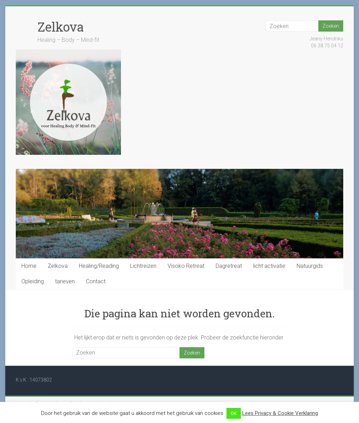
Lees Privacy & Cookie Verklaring (280, 413)
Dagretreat (229, 266)
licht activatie (269, 266)
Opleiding (32, 281)
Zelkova (61, 26)
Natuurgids (310, 266)
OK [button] (234, 413)
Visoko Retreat (186, 266)
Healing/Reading (99, 266)
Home (28, 266)
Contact (96, 281)
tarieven (65, 281)
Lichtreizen (143, 266)
